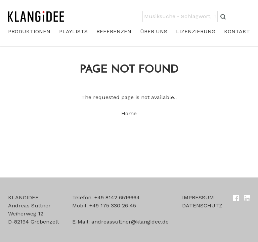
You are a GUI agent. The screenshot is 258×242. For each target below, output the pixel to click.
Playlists (73, 31)
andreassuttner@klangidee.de (130, 221)
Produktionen (29, 31)
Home (129, 113)
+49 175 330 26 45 (112, 205)
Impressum (198, 197)
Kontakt (237, 31)
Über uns (153, 31)
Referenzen (113, 31)
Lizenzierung (195, 31)
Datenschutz (202, 205)
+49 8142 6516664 (117, 197)
